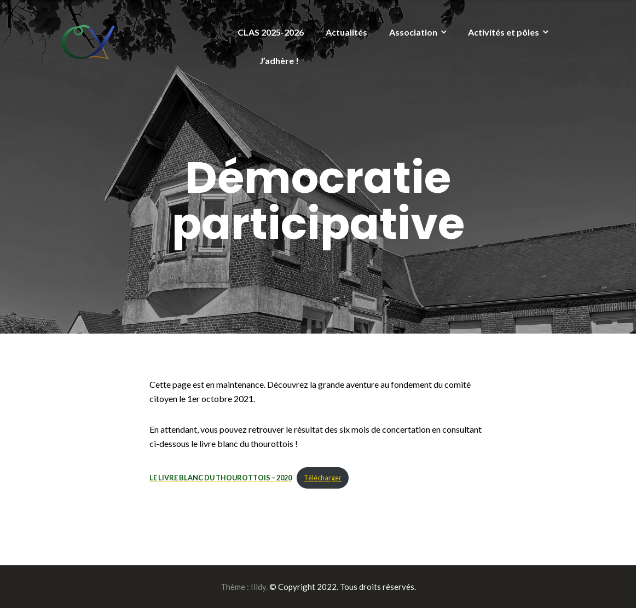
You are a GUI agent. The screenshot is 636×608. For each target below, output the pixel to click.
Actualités (346, 32)
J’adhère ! (279, 60)
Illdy (258, 587)
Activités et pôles (503, 32)
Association (413, 32)
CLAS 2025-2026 (271, 32)
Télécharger (323, 477)
